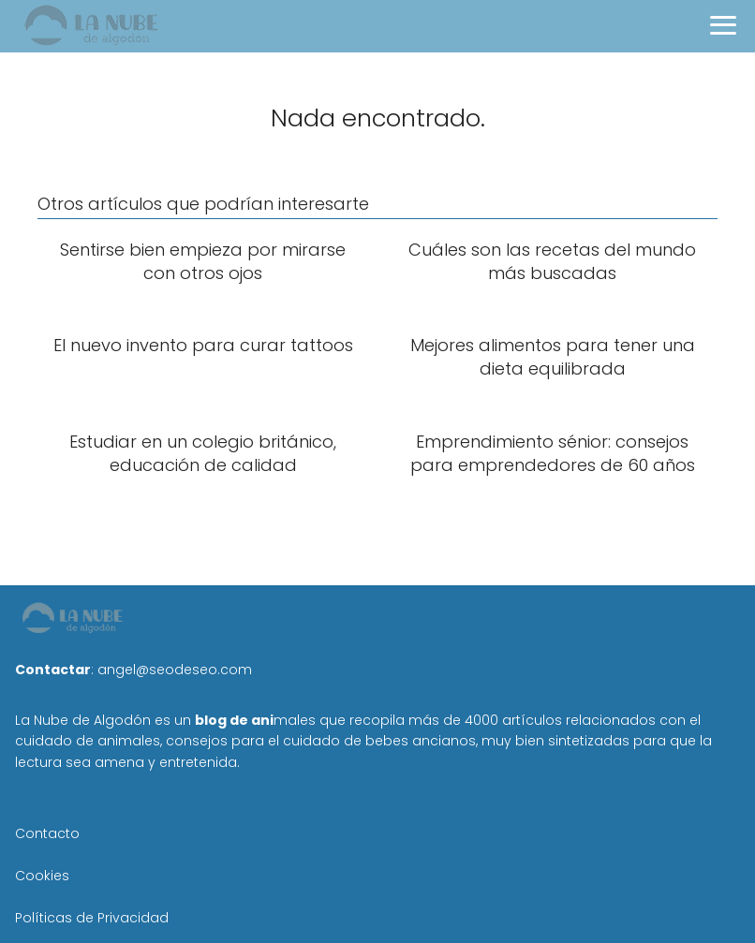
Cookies (42, 875)
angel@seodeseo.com (174, 669)
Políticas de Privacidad (92, 917)
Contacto (47, 833)
